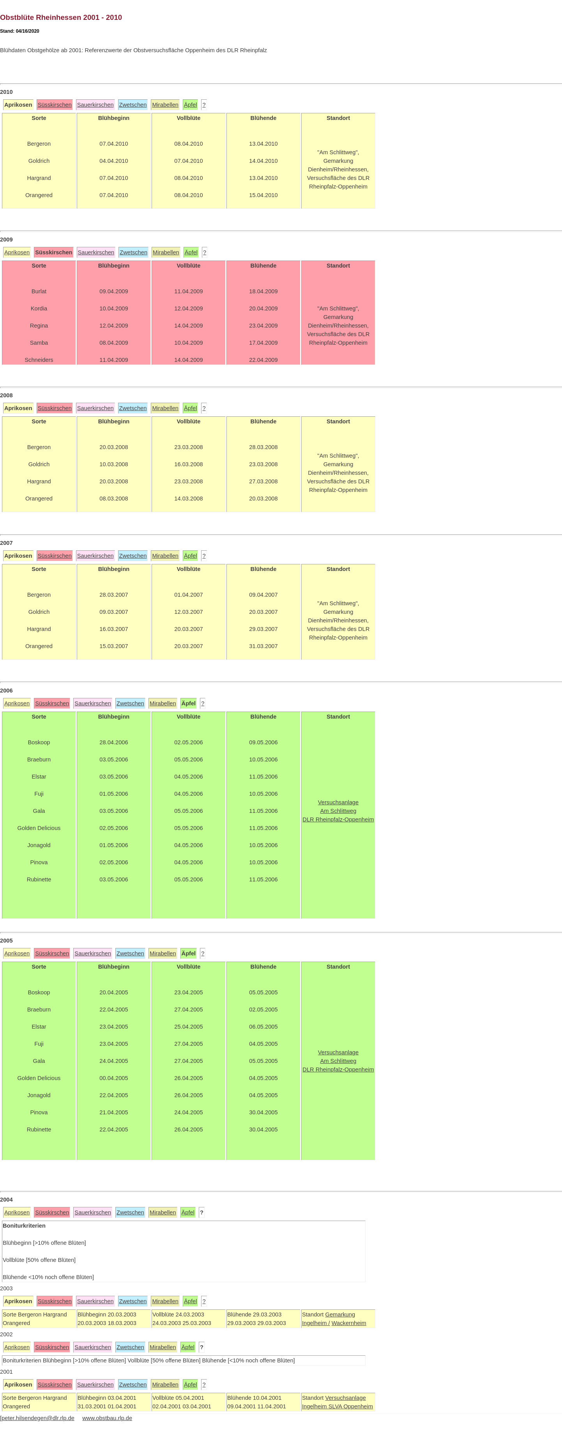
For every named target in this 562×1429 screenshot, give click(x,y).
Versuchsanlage (345, 1398)
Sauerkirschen (95, 105)
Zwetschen (133, 105)
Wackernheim (349, 1323)
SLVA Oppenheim (351, 1406)
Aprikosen (17, 252)
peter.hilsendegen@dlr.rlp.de (38, 1418)
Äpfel (190, 105)
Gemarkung (340, 1314)
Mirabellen (165, 105)
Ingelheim (315, 1406)
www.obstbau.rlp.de (107, 1418)
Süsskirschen (55, 105)
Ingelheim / (316, 1323)
